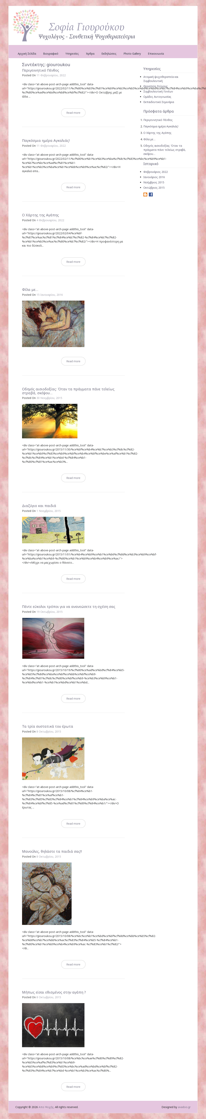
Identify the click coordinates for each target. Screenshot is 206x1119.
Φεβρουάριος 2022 (155, 172)
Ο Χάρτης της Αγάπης (40, 215)
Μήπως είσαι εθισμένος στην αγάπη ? (54, 992)
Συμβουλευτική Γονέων (158, 91)
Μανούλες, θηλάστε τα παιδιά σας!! (52, 851)
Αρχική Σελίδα (27, 53)
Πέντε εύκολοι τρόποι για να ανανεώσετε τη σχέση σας (68, 606)
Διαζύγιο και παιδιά (39, 505)
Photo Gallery (132, 53)
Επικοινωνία (156, 53)
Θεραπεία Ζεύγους (155, 86)
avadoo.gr (184, 1107)
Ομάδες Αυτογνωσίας (157, 97)
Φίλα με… (30, 289)
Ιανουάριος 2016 (154, 177)
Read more (73, 113)
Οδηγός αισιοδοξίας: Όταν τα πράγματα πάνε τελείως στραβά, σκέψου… (68, 391)
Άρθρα (90, 53)
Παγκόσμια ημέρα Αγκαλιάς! (46, 140)
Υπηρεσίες (72, 53)
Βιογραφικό (50, 53)
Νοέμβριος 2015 (153, 182)
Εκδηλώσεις (108, 53)
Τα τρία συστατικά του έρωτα (47, 726)
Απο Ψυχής (46, 1107)
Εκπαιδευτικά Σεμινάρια (158, 102)
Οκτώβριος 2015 (154, 187)
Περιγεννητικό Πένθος (40, 70)
